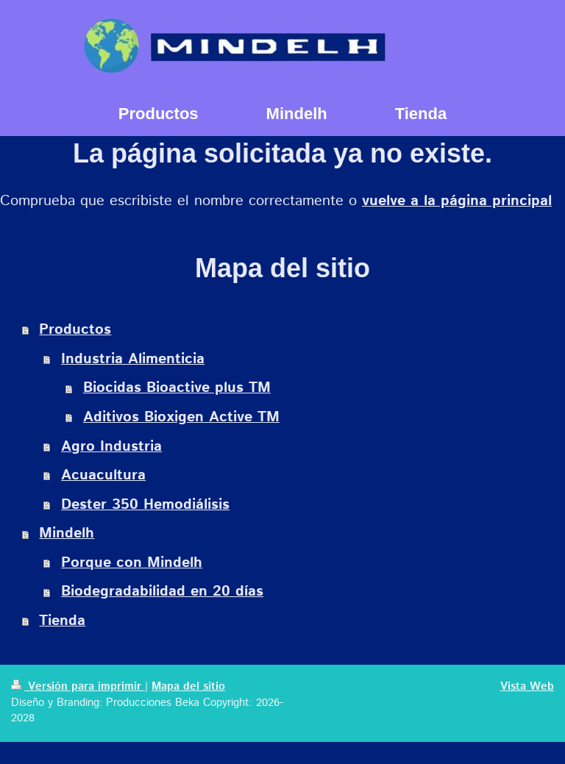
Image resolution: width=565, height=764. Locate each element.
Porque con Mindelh (131, 563)
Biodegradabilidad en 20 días (162, 591)
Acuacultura (103, 475)
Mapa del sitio (188, 687)
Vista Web (527, 687)
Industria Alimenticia (133, 359)
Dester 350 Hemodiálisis (145, 504)
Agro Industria (111, 446)
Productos (75, 329)
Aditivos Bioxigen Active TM (181, 417)
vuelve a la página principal (457, 201)
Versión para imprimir (78, 687)
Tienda (62, 621)
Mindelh (66, 533)
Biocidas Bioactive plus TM (177, 388)
